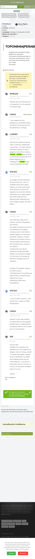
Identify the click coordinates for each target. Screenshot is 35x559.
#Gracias (27, 114)
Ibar (11, 336)
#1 (30, 94)
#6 (30, 311)
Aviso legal (24, 523)
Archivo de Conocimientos (15, 15)
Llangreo (14, 134)
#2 (30, 134)
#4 (30, 212)
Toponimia (24, 16)
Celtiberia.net (17, 2)
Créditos (18, 523)
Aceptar (11, 553)
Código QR (16, 11)
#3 (30, 172)
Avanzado (26, 6)
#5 (30, 291)
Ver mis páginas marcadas (8, 437)
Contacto (12, 526)
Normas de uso (17, 521)
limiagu (13, 114)
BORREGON (14, 93)
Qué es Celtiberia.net (7, 521)
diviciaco (13, 172)
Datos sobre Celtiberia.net (8, 523)
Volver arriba (4, 406)
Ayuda (24, 521)
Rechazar (23, 553)
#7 (30, 337)
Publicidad (4, 526)
